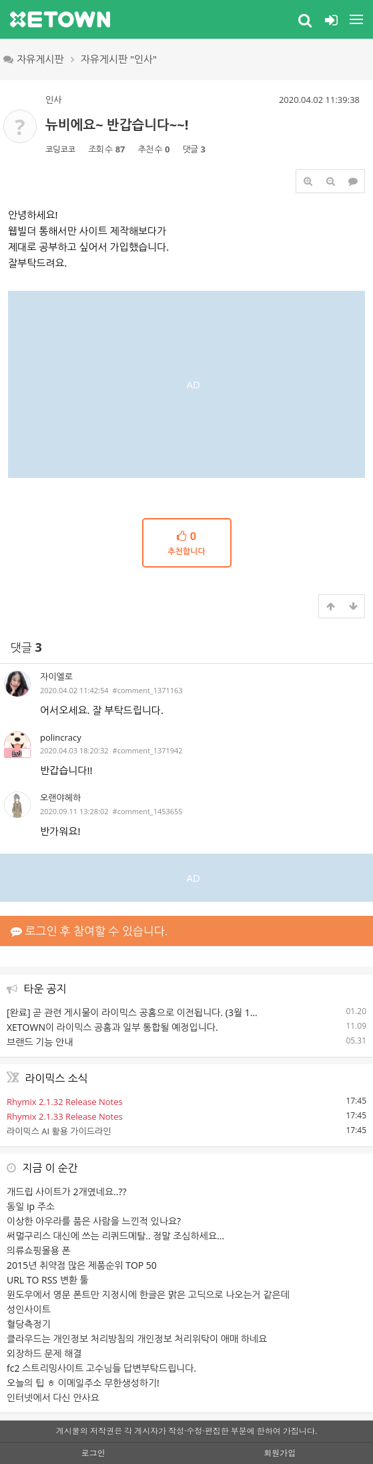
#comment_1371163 (148, 690)
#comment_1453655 (148, 811)
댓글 (26, 647)
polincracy (60, 737)
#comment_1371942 (148, 750)
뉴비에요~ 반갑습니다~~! (116, 125)
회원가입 (280, 1453)
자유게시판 (33, 59)
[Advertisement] (186, 384)
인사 (53, 100)
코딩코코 (60, 149)
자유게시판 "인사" (119, 59)
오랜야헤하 (60, 797)
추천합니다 (187, 542)
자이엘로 (56, 676)
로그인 (93, 1453)
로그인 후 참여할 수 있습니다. (89, 931)
